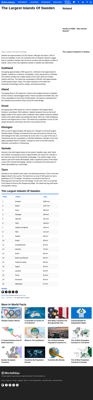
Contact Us (9, 380)
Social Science (68, 2)
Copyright (20, 380)
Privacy (15, 380)
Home (3, 380)
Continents (22, 2)
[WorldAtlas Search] (91, 2)
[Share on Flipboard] (2, 292)
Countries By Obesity (56, 360)
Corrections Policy (47, 380)
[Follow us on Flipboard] (2, 385)
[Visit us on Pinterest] (13, 385)
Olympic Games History (10, 321)
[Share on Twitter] (9, 292)
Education (57, 2)
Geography (46, 2)
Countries (34, 2)
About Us (26, 380)
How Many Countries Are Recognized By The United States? (57, 323)
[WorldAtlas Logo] (8, 2)
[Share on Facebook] (6, 292)
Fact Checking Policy (35, 380)
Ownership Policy (57, 380)
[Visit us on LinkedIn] (17, 385)
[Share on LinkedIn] (16, 292)
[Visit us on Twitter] (10, 385)
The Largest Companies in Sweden (76, 52)
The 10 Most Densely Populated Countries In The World (57, 342)
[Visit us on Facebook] (6, 385)
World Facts (23, 295)
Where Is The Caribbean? (34, 340)
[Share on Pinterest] (13, 292)
